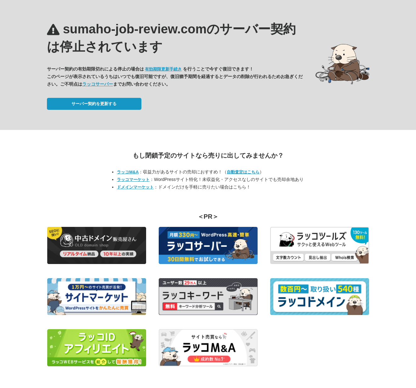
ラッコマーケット (133, 179)
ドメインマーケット (135, 187)
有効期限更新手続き (163, 69)
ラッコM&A (128, 172)
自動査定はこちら (243, 172)
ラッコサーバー (97, 84)
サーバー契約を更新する (94, 103)
